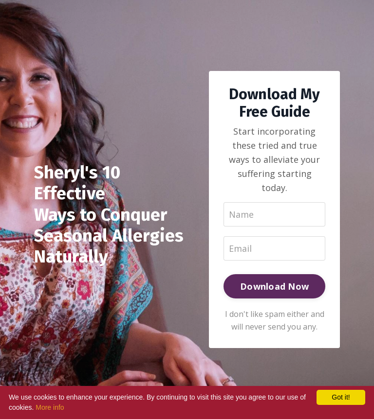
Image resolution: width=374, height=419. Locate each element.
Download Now (274, 286)
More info (50, 407)
